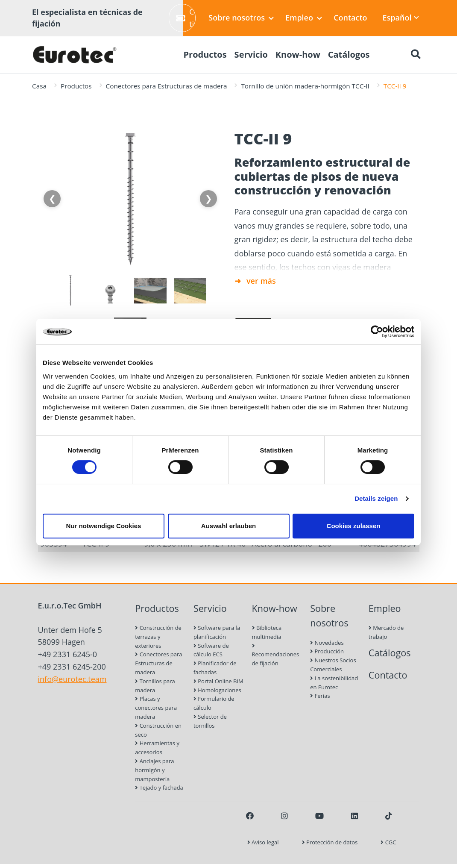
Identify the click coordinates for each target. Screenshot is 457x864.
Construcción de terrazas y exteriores (158, 636)
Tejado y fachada (159, 787)
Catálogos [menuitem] (349, 54)
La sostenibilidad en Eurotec (334, 682)
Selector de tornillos (210, 721)
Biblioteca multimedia (267, 632)
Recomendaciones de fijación (275, 655)
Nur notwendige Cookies (103, 525)
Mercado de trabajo (386, 632)
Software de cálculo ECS (211, 650)
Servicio (210, 608)
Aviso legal (263, 842)
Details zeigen (376, 498)
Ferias (320, 695)
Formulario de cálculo (213, 703)
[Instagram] (284, 816)
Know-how (274, 608)
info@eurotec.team (72, 679)
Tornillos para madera (155, 685)
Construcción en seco (158, 730)
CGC (388, 842)
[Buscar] (415, 54)
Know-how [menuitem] (297, 54)
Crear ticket (186, 17)
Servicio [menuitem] (251, 54)
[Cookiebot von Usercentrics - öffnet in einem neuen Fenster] (377, 331)
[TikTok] (388, 816)
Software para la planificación (216, 632)
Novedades (326, 643)
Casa (39, 86)
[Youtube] (319, 816)
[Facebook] (250, 816)
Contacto (350, 17)
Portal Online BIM (218, 681)
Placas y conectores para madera (156, 707)
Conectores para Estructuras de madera (166, 86)
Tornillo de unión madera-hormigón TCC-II (305, 86)
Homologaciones (217, 690)
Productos (76, 86)
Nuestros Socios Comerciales (333, 664)
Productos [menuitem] (204, 54)
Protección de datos (330, 842)
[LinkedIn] (354, 816)
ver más (261, 281)
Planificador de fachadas (215, 667)
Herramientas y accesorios (157, 747)
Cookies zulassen (354, 525)
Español (401, 17)
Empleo (303, 17)
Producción (327, 651)
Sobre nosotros (241, 17)
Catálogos (390, 653)
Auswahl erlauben (228, 525)
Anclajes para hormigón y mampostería (154, 770)
